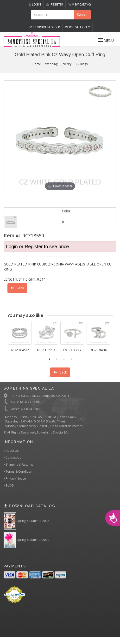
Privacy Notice (15, 478)
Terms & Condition (18, 471)
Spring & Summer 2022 (26, 521)
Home (36, 64)
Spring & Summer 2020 (26, 540)
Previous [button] (4, 339)
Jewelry (66, 64)
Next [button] (116, 339)
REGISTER (54, 4)
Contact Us (12, 458)
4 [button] (71, 359)
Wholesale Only (77, 27)
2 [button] (56, 359)
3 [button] (64, 359)
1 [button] (49, 359)
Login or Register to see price (37, 246)
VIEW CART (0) (79, 4)
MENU (106, 40)
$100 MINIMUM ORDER (44, 27)
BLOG (9, 485)
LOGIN (35, 4)
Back (17, 288)
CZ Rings (82, 64)
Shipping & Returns (18, 465)
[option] (20, 338)
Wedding (51, 64)
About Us (11, 451)
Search (82, 14)
